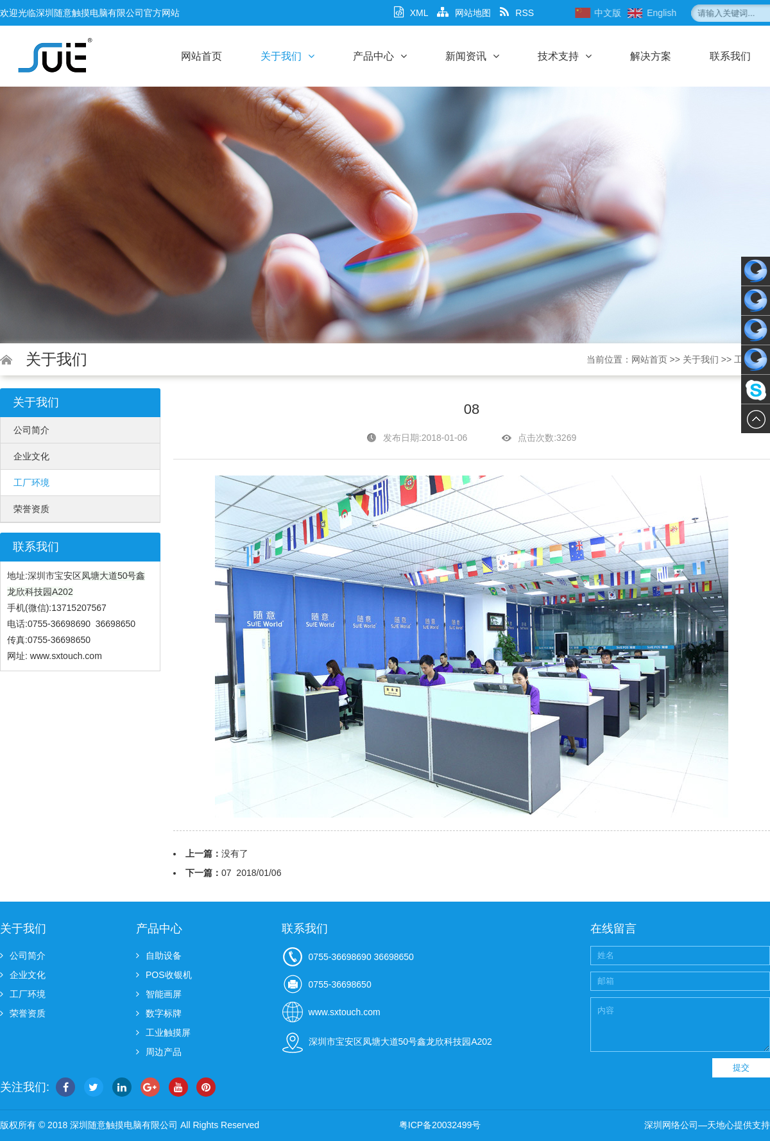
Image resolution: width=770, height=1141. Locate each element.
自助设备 (159, 955)
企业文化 (31, 456)
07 (226, 873)
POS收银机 (164, 975)
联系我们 (730, 56)
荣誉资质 (31, 509)
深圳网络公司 (671, 1125)
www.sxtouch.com (66, 656)
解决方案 (650, 56)
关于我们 (287, 56)
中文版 (650, 13)
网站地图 (464, 13)
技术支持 (565, 56)
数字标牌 (159, 1013)
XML (411, 13)
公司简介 (31, 430)
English (704, 13)
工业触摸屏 (163, 1032)
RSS (517, 13)
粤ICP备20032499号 (440, 1125)
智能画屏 (159, 994)
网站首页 (201, 56)
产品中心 (380, 56)
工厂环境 (31, 482)
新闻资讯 (472, 56)
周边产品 (159, 1052)
